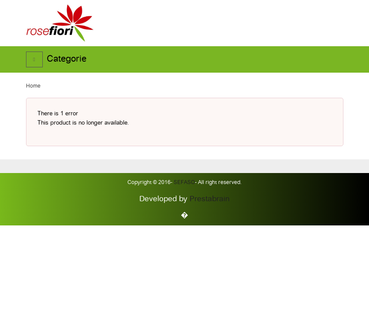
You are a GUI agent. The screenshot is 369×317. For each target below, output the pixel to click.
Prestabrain (210, 199)
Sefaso (183, 182)
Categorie (66, 59)
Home (33, 86)
